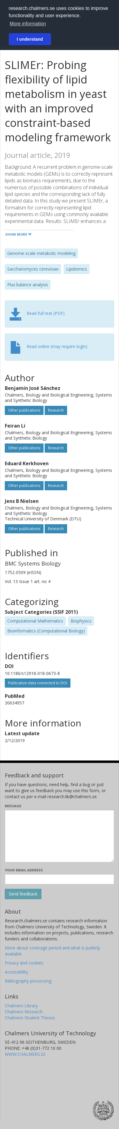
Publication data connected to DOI (37, 682)
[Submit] (23, 894)
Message (13, 806)
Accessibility (16, 972)
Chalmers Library (21, 1005)
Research (56, 410)
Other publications (24, 410)
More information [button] (28, 23)
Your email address (24, 870)
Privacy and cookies (24, 963)
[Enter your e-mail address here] (59, 879)
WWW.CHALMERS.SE (25, 1054)
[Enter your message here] (59, 836)
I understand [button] (30, 39)
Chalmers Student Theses (30, 1018)
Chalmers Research (24, 1012)
